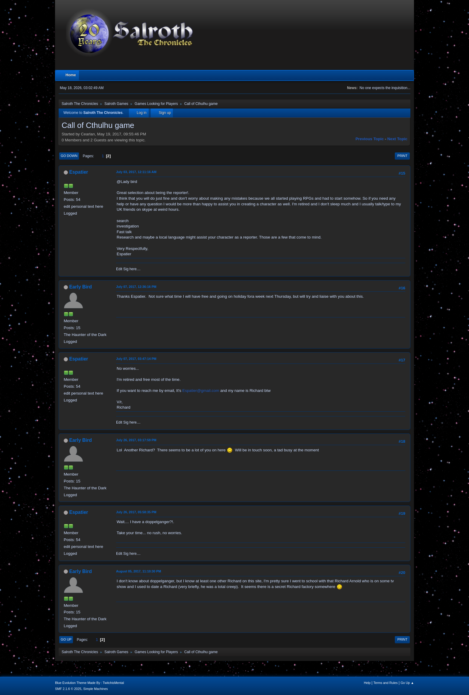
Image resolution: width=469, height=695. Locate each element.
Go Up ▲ (407, 683)
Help (367, 683)
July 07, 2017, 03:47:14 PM (136, 359)
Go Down (69, 156)
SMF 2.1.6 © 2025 (68, 689)
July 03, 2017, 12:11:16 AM (136, 172)
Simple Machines (95, 689)
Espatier (78, 172)
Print (402, 156)
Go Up (66, 639)
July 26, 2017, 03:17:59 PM (136, 440)
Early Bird (80, 286)
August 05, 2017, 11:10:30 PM (138, 571)
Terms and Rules (386, 683)
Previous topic (369, 139)
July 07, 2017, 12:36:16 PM (136, 286)
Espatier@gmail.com (200, 390)
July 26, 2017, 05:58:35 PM (136, 512)
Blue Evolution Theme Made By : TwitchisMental (89, 683)
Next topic (397, 139)
